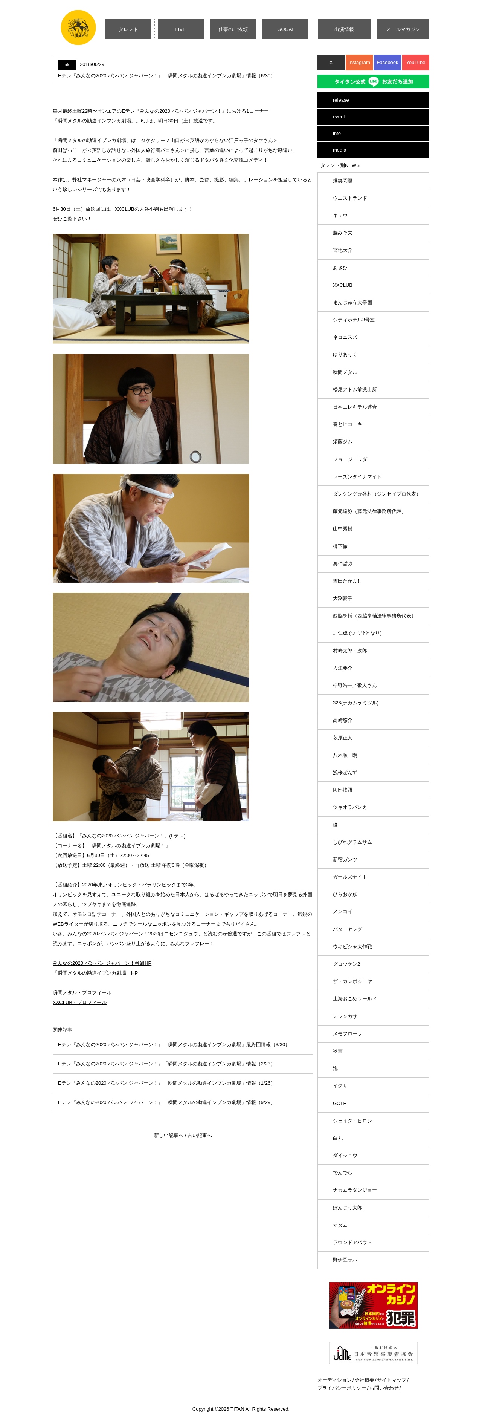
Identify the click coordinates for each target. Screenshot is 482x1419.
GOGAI (285, 29)
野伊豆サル (345, 1260)
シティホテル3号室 (354, 320)
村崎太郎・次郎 (350, 651)
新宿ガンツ (345, 859)
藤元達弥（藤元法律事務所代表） (369, 511)
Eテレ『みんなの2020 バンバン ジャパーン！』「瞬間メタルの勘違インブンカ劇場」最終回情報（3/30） (174, 1044)
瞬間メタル (345, 372)
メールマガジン (403, 29)
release (341, 100)
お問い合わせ (384, 1388)
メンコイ (342, 911)
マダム (340, 1225)
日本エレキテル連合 (355, 407)
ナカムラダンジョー (355, 1190)
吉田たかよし (347, 581)
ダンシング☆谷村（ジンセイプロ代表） (377, 494)
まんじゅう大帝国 (352, 302)
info (337, 133)
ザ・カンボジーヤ (352, 981)
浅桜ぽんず (345, 772)
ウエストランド (350, 198)
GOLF (339, 1103)
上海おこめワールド (355, 998)
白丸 (338, 1138)
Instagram (359, 62)
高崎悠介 (342, 720)
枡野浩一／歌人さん (355, 685)
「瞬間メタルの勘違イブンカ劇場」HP (95, 973)
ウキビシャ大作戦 (352, 946)
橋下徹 (340, 546)
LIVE (180, 29)
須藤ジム (342, 441)
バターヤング (347, 929)
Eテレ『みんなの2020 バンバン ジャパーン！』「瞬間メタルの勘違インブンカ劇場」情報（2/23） (166, 1064)
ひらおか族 (345, 894)
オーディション (334, 1380)
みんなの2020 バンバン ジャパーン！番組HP (102, 963)
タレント (128, 29)
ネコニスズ (345, 337)
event (339, 116)
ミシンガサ (345, 1016)
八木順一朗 (345, 755)
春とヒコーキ (347, 424)
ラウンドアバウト (352, 1242)
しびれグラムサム (352, 842)
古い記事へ (200, 1135)
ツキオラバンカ (350, 807)
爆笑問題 (342, 181)
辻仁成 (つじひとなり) (357, 633)
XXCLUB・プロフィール (80, 1002)
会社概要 (364, 1380)
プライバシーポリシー (341, 1388)
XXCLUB (342, 285)
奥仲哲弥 (342, 563)
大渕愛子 (342, 598)
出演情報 (344, 29)
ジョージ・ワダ (350, 459)
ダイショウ (345, 1155)
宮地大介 (342, 250)
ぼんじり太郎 (347, 1208)
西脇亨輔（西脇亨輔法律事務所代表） (374, 615)
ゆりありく (345, 354)
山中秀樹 (342, 528)
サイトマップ (391, 1380)
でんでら (342, 1173)
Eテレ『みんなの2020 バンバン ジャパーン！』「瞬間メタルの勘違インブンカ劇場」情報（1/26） (166, 1083)
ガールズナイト (350, 877)
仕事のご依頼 (233, 29)
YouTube (415, 62)
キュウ (340, 215)
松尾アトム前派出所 (355, 389)
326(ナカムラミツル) (355, 703)
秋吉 (338, 1051)
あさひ (340, 268)
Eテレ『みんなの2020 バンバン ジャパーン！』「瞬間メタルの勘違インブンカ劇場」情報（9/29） (166, 1102)
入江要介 (342, 668)
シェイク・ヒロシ (352, 1121)
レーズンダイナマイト (357, 476)
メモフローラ (347, 1033)
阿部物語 (342, 790)
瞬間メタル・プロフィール (82, 992)
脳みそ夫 (342, 233)
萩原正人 (342, 738)
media (339, 150)
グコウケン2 (346, 964)
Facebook (387, 62)
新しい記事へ (168, 1135)
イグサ (340, 1085)
